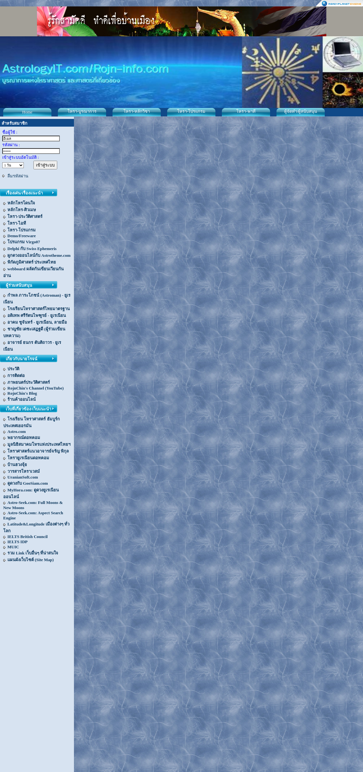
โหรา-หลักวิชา (136, 111)
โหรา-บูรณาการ (82, 111)
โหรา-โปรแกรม (191, 111)
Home (27, 112)
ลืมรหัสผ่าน (17, 176)
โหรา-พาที (245, 111)
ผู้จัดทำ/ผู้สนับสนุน (300, 111)
